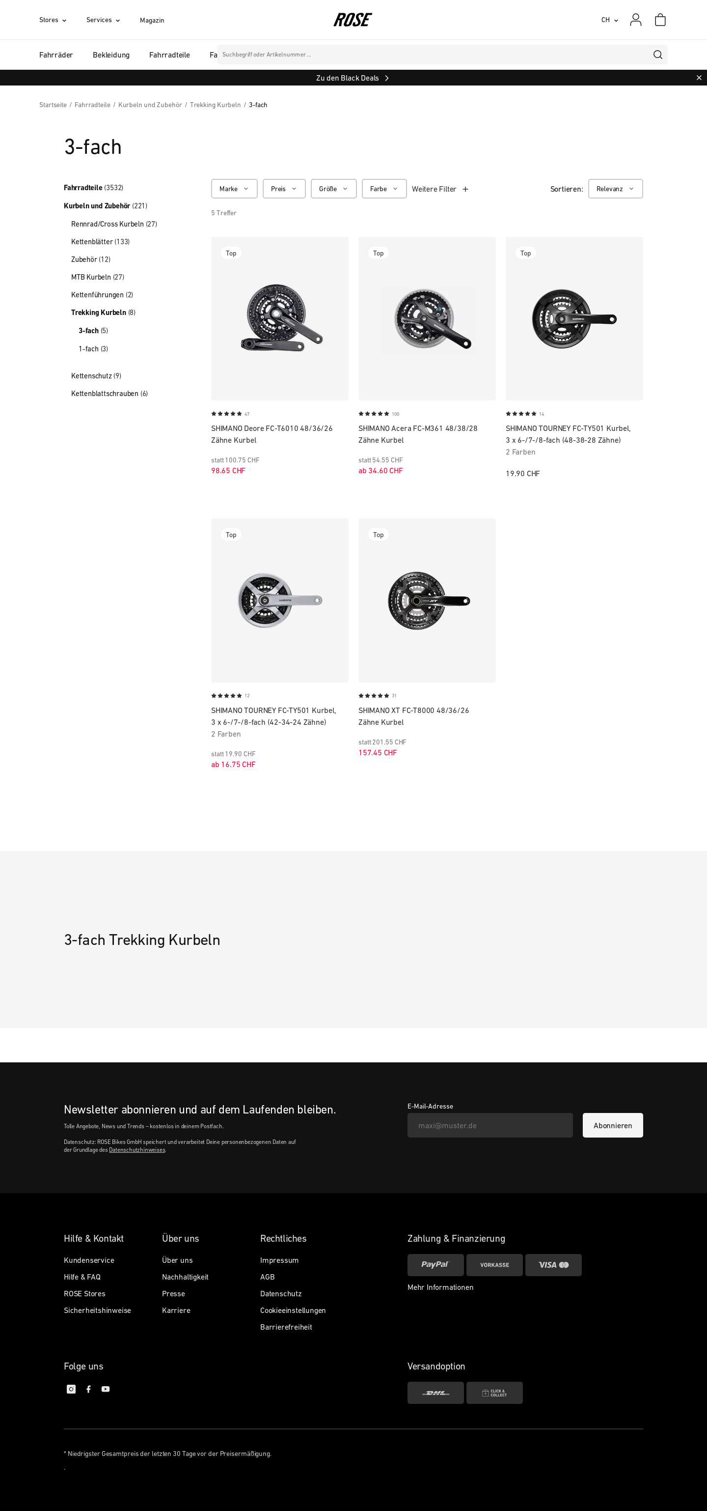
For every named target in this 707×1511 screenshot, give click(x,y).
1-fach (93, 348)
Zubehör (90, 259)
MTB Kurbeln (97, 277)
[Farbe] (384, 189)
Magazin (152, 20)
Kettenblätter (100, 241)
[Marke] (234, 189)
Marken (329, 54)
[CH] (610, 19)
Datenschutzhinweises (137, 1149)
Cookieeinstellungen (293, 1310)
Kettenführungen (102, 294)
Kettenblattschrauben (109, 393)
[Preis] (284, 189)
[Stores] (62, 19)
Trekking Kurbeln (103, 312)
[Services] (113, 19)
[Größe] (334, 189)
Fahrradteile (93, 187)
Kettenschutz (96, 375)
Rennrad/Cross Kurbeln (114, 224)
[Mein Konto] (635, 19)
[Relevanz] (615, 189)
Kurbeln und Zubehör (105, 205)
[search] (658, 54)
